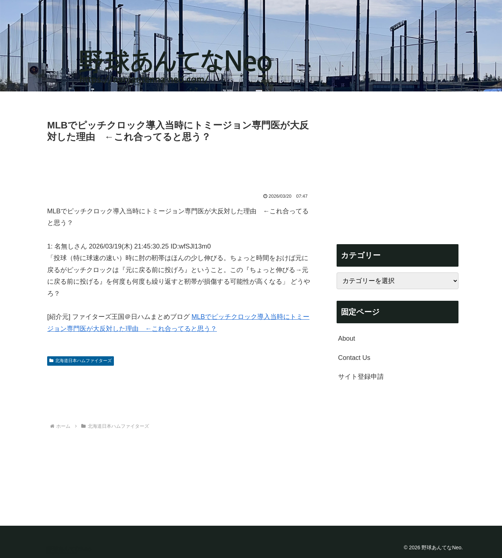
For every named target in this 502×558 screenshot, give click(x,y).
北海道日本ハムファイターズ (80, 360)
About (346, 338)
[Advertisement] (179, 165)
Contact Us (354, 357)
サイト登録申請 (361, 376)
